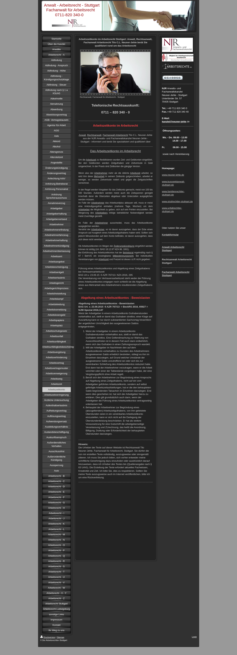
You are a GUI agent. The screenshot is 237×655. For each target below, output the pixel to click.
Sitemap (60, 637)
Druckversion (47, 637)
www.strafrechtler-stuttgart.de (177, 201)
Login (194, 637)
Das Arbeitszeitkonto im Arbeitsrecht (115, 151)
